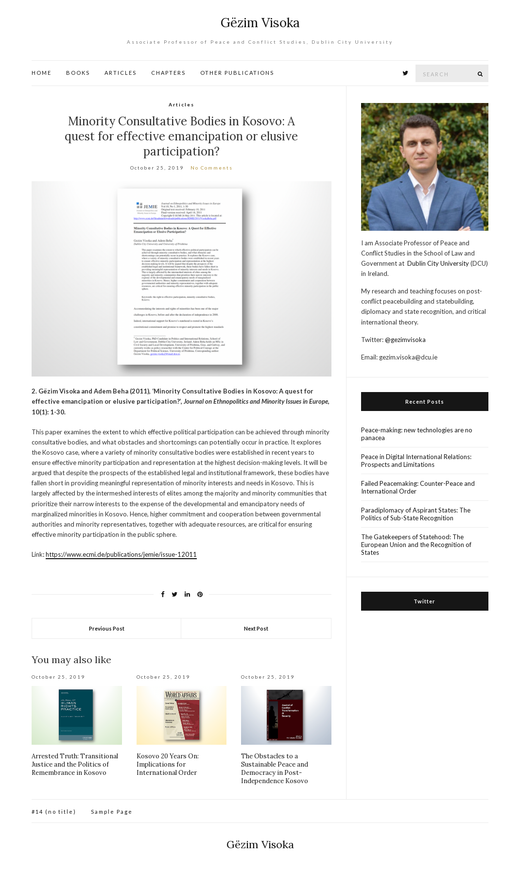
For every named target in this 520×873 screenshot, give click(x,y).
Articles (181, 104)
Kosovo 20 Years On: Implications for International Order (168, 764)
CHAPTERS (168, 72)
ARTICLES (120, 72)
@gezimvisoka (405, 339)
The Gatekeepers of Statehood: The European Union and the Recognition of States (416, 544)
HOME (42, 72)
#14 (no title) (54, 811)
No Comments (212, 168)
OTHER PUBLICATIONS (237, 72)
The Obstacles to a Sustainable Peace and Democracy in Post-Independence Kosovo (274, 768)
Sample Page (112, 811)
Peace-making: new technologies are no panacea (416, 434)
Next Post (256, 628)
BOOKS (78, 72)
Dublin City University (438, 263)
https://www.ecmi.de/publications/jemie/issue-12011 (121, 554)
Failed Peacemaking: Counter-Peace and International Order (418, 487)
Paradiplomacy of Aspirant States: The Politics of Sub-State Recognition (415, 514)
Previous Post (106, 628)
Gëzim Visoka (260, 23)
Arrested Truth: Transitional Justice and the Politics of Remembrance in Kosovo (75, 764)
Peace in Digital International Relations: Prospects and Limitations (416, 460)
